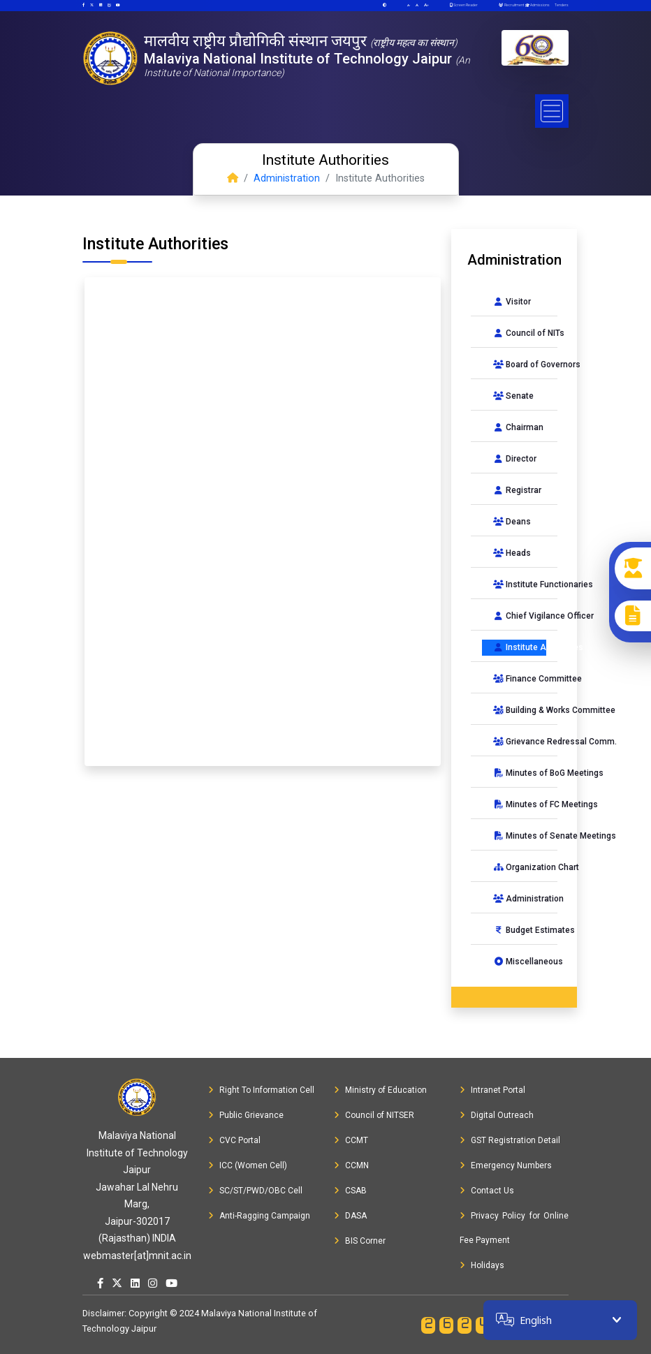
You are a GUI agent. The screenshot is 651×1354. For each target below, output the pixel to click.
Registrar (517, 490)
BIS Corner (360, 1241)
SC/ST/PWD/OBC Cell (255, 1190)
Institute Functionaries (519, 584)
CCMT (351, 1140)
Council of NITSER (374, 1115)
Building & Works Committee (519, 710)
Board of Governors (519, 364)
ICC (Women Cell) (247, 1165)
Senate (513, 396)
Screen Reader (464, 5)
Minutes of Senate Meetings (519, 836)
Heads (512, 553)
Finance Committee (519, 679)
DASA (350, 1216)
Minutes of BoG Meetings (519, 773)
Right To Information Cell (261, 1090)
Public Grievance (246, 1115)
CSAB (350, 1190)
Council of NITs (519, 333)
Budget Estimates (519, 930)
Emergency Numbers (506, 1165)
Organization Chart (519, 867)
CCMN (351, 1165)
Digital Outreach (497, 1115)
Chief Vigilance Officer (519, 616)
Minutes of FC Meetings (519, 804)
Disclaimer (103, 1313)
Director (514, 459)
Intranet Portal (492, 1090)
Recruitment (511, 5)
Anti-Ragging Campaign (259, 1216)
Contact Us (487, 1190)
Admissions (537, 5)
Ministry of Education (380, 1090)
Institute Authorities (519, 647)
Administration (287, 178)
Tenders (561, 5)
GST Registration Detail (510, 1140)
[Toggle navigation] (552, 111)
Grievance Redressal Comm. (519, 741)
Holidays (482, 1265)
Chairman (518, 427)
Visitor (512, 302)
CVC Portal (234, 1140)
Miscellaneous (519, 961)
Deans (512, 522)
